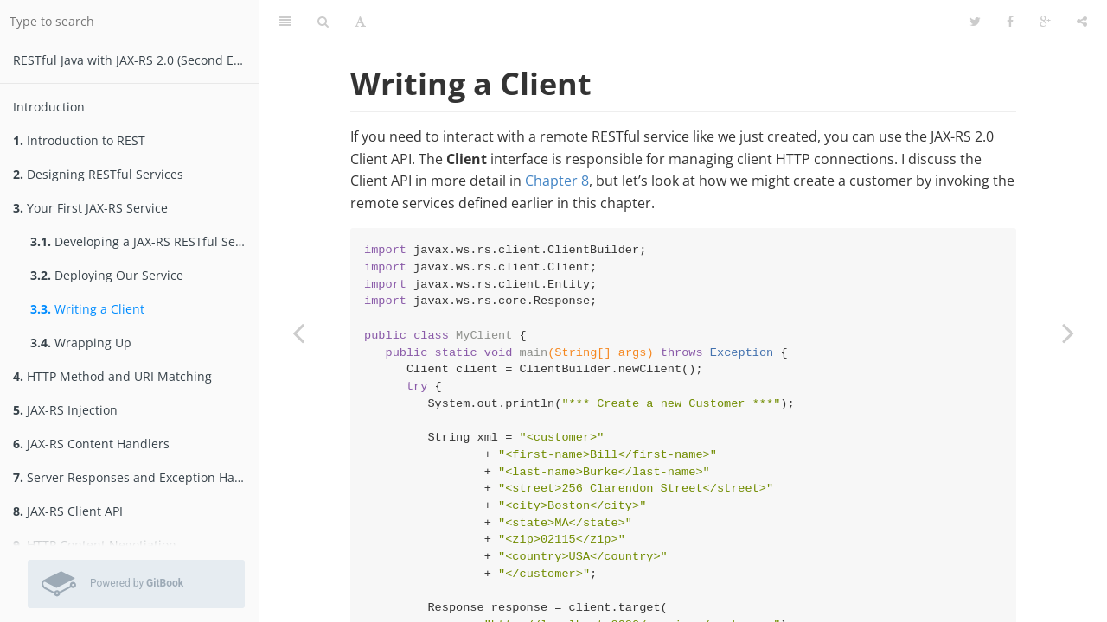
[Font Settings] (360, 21)
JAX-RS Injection (65, 410)
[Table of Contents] (285, 21)
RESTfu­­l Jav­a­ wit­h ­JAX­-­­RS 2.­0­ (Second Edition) (136, 60)
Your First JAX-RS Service (90, 208)
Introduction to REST (79, 140)
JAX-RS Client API (68, 511)
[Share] (1082, 21)
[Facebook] (1010, 21)
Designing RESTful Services (98, 174)
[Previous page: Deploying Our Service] (298, 332)
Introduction (49, 106)
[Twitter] (975, 21)
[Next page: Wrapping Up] (1068, 332)
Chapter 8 (557, 180)
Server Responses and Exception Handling (136, 477)
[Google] (1045, 21)
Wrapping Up (80, 342)
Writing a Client (87, 309)
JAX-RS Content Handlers (91, 443)
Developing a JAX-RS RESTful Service (144, 241)
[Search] (323, 21)
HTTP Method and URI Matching (112, 376)
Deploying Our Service (106, 275)
